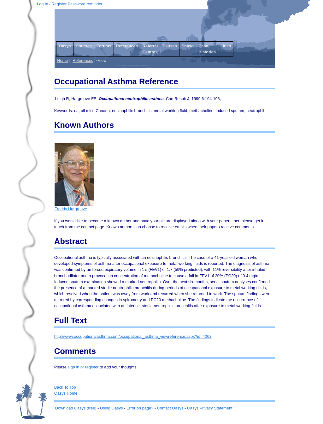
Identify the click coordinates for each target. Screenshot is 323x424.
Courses (84, 46)
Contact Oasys (170, 408)
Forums (104, 46)
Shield (188, 46)
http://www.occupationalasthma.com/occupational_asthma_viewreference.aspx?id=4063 (133, 336)
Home (62, 60)
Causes (169, 46)
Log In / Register (52, 4)
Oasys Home (66, 393)
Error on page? (139, 408)
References (127, 46)
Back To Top (65, 387)
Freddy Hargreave (74, 206)
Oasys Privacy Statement (209, 408)
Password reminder (85, 4)
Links (225, 46)
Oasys (65, 46)
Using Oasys (111, 408)
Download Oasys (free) (76, 408)
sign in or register (83, 367)
